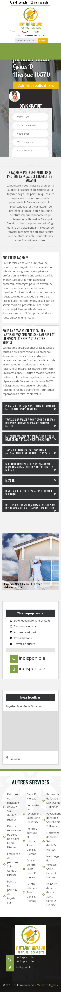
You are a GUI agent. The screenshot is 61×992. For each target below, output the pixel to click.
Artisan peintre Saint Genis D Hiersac (29, 869)
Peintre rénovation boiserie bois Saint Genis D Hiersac (11, 836)
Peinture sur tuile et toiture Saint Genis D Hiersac (30, 841)
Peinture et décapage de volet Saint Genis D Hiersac (11, 807)
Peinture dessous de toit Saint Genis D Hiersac (49, 894)
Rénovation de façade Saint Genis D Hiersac (50, 801)
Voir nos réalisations (36, 85)
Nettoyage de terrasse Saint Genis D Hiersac (50, 866)
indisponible (18, 2)
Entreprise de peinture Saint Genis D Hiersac (11, 864)
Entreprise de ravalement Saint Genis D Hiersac (30, 813)
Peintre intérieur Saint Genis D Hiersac (30, 892)
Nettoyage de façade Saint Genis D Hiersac (50, 841)
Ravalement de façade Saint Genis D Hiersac (50, 820)
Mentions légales (47, 985)
